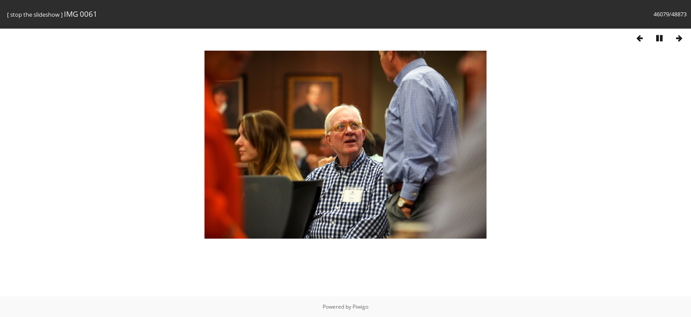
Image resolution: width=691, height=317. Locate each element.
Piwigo (360, 306)
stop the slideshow (34, 14)
